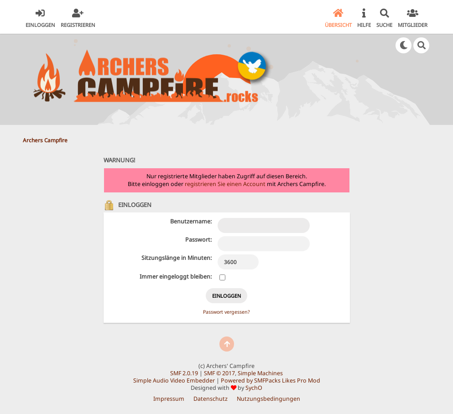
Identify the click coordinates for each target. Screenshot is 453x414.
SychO (253, 388)
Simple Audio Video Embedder (174, 380)
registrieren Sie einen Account (225, 184)
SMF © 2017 (219, 373)
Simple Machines (260, 373)
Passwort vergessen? (226, 312)
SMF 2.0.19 (184, 373)
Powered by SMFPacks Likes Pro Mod (270, 380)
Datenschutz (210, 399)
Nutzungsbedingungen (268, 399)
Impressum (168, 399)
